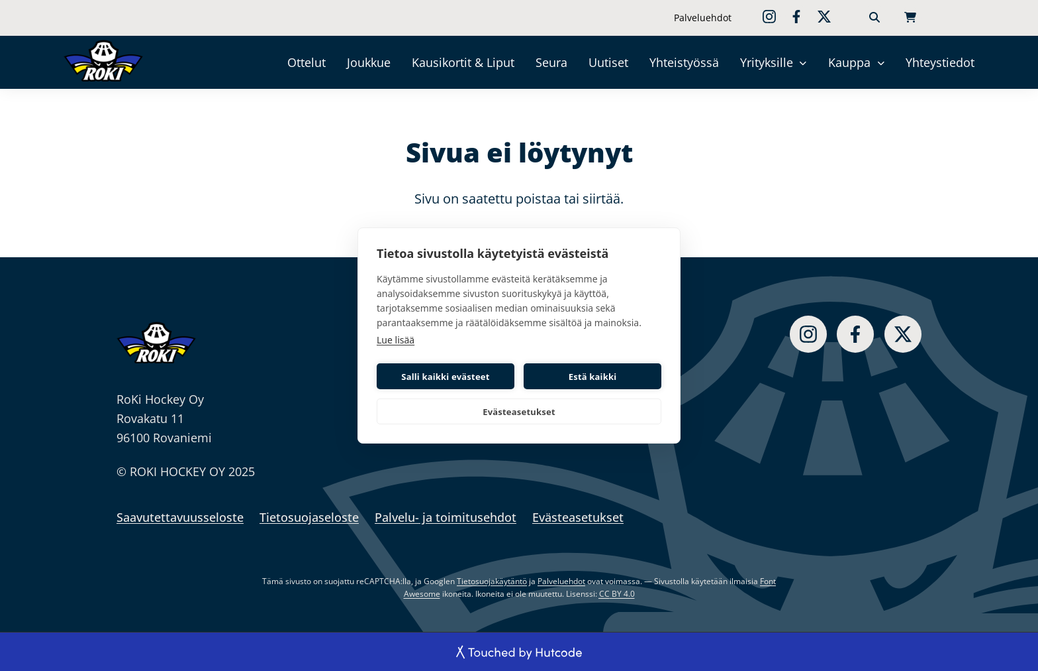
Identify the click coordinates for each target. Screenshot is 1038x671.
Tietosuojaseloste (309, 517)
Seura (551, 62)
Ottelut (306, 62)
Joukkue (369, 62)
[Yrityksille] (803, 63)
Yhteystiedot (940, 62)
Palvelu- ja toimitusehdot (445, 517)
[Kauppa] (881, 63)
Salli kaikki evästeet (445, 377)
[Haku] (874, 18)
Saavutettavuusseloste (180, 517)
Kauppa (849, 62)
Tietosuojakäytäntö (492, 581)
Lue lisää (395, 340)
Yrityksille (766, 62)
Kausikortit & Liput (463, 62)
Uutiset (608, 62)
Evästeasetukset (519, 412)
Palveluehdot (702, 17)
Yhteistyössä (684, 62)
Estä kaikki (593, 377)
